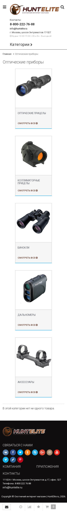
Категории (19, 44)
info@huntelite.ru (18, 28)
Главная (7, 54)
